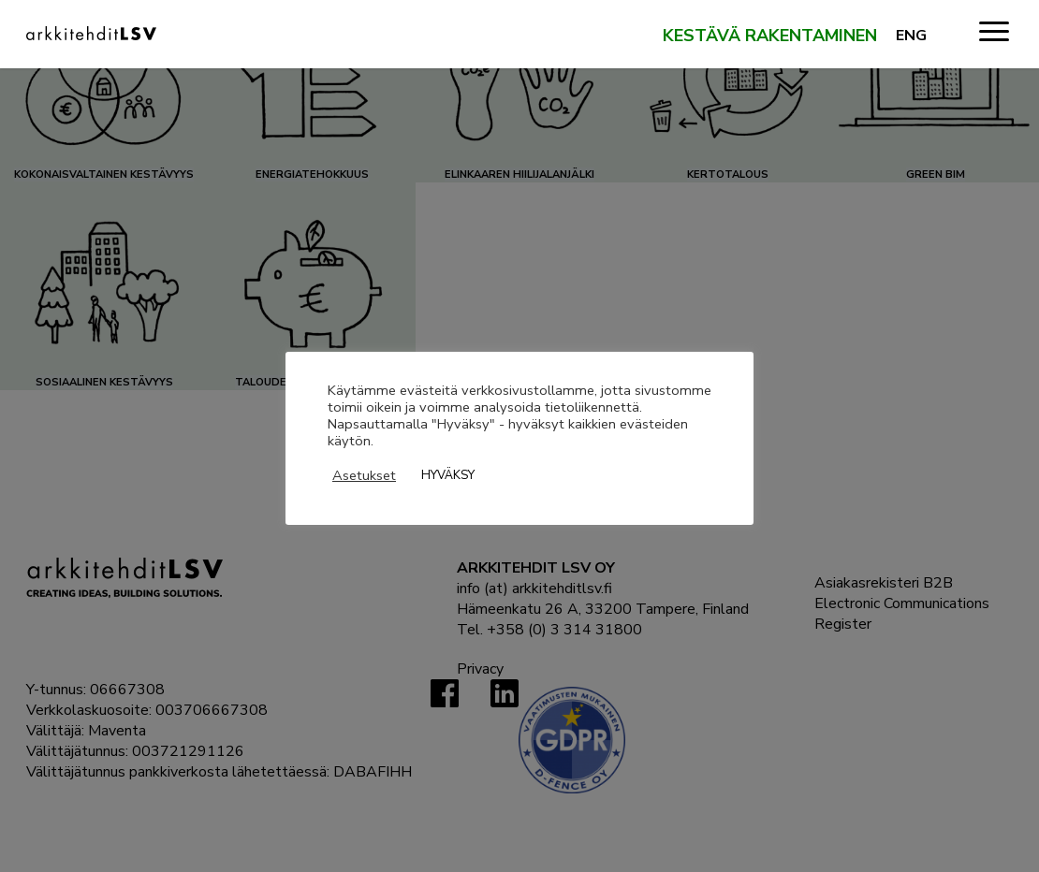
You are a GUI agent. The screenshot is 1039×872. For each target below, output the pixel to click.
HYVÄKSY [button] (448, 475)
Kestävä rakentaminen (770, 36)
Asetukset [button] (364, 475)
